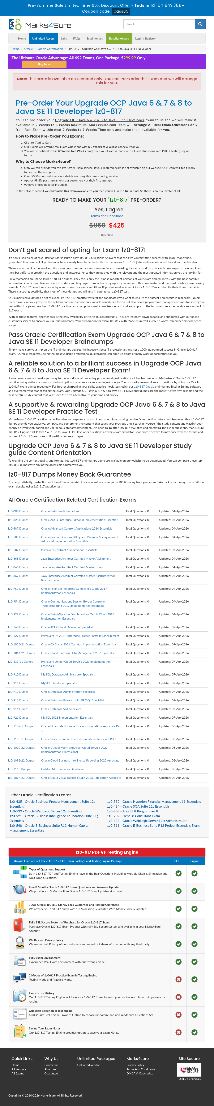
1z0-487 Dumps (18, 528)
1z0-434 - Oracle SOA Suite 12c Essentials (138, 806)
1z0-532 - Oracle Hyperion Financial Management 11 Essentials (154, 801)
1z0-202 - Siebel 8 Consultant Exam (133, 816)
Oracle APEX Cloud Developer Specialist (67, 627)
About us (50, 1069)
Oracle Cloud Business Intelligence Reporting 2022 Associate (80, 760)
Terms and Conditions (107, 216)
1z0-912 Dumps (18, 691)
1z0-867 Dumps (18, 576)
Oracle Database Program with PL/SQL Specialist (72, 700)
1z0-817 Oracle (144, 386)
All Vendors (19, 1069)
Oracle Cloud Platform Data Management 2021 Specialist (78, 653)
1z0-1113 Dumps (19, 769)
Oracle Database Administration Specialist (68, 691)
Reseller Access (119, 38)
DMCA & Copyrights (140, 1073)
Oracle (28, 48)
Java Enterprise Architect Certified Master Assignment (76, 558)
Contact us (51, 1065)
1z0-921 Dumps (18, 717)
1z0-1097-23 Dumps (21, 777)
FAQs (76, 38)
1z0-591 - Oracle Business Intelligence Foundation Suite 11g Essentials (53, 818)
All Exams (18, 1073)
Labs (64, 38)
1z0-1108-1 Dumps (20, 739)
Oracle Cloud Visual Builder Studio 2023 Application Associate (81, 777)
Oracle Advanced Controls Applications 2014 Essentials (76, 528)
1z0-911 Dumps (18, 683)
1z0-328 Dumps (18, 520)
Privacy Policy (135, 1065)
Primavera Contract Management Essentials (69, 550)
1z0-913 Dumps (18, 700)
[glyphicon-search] (200, 24)
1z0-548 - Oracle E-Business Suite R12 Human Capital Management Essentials (49, 827)
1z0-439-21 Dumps (20, 661)
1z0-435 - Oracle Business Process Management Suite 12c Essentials (52, 803)
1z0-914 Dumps (18, 709)
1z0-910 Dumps (18, 674)
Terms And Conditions (141, 1069)
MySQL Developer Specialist (59, 683)
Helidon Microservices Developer (62, 769)
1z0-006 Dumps (18, 511)
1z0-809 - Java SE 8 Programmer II (132, 811)
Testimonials (95, 38)
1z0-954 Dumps (18, 601)
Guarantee (51, 1073)
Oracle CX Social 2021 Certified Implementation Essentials (78, 644)
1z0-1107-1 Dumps (20, 726)
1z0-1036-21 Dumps (21, 644)
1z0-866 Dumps (18, 567)
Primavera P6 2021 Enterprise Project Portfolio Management (80, 635)
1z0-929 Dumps (18, 614)
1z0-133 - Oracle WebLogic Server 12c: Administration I (148, 821)
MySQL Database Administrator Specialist (68, 674)
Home (22, 38)
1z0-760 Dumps (18, 627)
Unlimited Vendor (88, 1065)
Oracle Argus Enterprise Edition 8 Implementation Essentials (79, 520)
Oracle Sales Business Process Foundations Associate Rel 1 (78, 739)
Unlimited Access (43, 38)
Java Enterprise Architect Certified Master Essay (72, 567)
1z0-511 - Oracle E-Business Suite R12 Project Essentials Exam (153, 825)
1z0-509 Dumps (18, 537)
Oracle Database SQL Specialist (61, 709)
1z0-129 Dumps (18, 635)
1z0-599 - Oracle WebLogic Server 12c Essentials (45, 811)
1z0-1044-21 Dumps (21, 653)
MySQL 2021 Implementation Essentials (67, 717)
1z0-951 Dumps (18, 588)
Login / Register (145, 38)
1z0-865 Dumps (18, 558)
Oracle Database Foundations (60, 511)
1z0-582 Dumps (18, 550)
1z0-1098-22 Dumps (21, 760)
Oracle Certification (50, 48)
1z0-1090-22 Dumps (21, 747)
